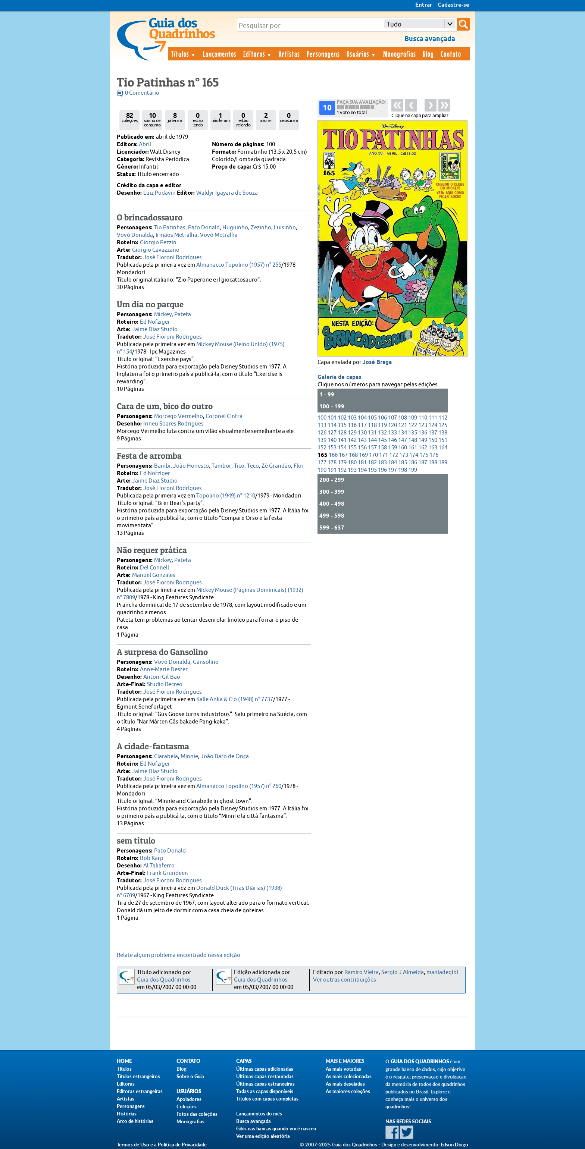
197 (392, 470)
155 (352, 447)
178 (332, 462)
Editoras (257, 53)
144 (372, 440)
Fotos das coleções (197, 1114)
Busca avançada (253, 1121)
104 (362, 417)
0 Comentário (142, 93)
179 (342, 462)
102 (342, 417)
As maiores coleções (348, 1091)
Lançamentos (220, 53)
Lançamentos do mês (259, 1114)
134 (402, 432)
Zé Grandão (276, 466)
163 (432, 447)
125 (442, 425)
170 (373, 455)
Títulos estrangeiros (138, 1076)
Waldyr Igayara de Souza (227, 193)
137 (432, 432)
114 (332, 425)
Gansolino (206, 662)
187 (422, 462)
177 (321, 462)
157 (372, 447)
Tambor (221, 466)
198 (402, 470)
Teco (253, 466)
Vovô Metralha (219, 235)
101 (332, 417)
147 (402, 440)
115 (342, 425)
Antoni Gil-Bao (161, 677)
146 (392, 440)
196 (382, 470)
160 (402, 447)
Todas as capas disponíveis (264, 1091)
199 (412, 470)
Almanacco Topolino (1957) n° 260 (238, 786)
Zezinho (261, 227)
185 (402, 462)
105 (372, 417)
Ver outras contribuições (344, 979)
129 (352, 432)
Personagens (323, 53)
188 (432, 462)
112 (442, 417)
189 (442, 462)
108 (402, 417)
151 (442, 440)
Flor (299, 466)
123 (422, 425)
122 (412, 425)
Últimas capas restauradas (265, 1076)
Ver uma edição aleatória (263, 1136)
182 (372, 462)
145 (382, 440)
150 (432, 440)
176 (433, 455)
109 (412, 417)
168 (353, 455)
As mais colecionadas (349, 1076)
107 (392, 417)
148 (412, 440)
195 (372, 470)
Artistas (289, 53)
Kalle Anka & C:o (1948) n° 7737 (234, 699)
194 (362, 470)
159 (392, 447)
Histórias (127, 1114)
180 (352, 462)
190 (321, 470)
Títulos (183, 53)
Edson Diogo (454, 1145)
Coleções (186, 1106)
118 (372, 425)
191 (332, 470)
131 (372, 432)
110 (422, 417)
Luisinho (285, 227)
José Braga (377, 362)
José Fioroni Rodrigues (172, 257)
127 (332, 432)
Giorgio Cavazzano (155, 250)
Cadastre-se (453, 5)
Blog (428, 53)
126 (321, 432)
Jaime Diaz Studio (155, 329)
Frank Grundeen (167, 873)
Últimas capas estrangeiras (265, 1084)
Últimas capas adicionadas (264, 1069)
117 (362, 425)
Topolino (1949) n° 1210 (225, 495)
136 (422, 432)
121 (402, 425)
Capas (243, 1061)
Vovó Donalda (135, 235)
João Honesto (191, 466)
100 (321, 417)
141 (342, 440)
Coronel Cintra (224, 416)
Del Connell (154, 567)
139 (321, 440)
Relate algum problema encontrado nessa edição (178, 955)
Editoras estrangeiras (140, 1091)
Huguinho (235, 227)
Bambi (162, 466)
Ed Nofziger (155, 322)
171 (383, 455)
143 (362, 440)
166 (333, 455)
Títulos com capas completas (267, 1099)
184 (392, 462)
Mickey (163, 314)
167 (343, 455)
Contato (451, 53)
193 (352, 470)
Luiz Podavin (159, 193)
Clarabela (166, 756)
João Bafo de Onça (225, 756)
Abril (145, 144)
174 (413, 455)
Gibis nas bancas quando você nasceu (276, 1128)
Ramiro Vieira (361, 972)
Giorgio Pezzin (158, 242)
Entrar (423, 5)
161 (412, 447)
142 (352, 440)
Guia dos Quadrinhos (164, 979)
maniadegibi (442, 972)
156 (362, 447)
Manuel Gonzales (153, 575)
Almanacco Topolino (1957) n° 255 (238, 265)
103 (352, 417)
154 (342, 447)
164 (442, 447)
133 (392, 432)
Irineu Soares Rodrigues (173, 423)
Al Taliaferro (159, 865)
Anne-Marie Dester (164, 669)
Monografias (399, 53)
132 (382, 432)
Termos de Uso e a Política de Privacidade (162, 1145)
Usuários (361, 53)
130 (362, 432)
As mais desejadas (345, 1084)
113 (321, 425)
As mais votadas (343, 1069)
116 (352, 425)
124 (432, 425)
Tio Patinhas (169, 227)
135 (412, 432)
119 (382, 425)
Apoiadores (188, 1099)
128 (342, 432)
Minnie (189, 756)
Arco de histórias (135, 1121)
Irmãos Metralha (176, 235)
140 (332, 440)
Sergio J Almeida (402, 972)
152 (321, 447)
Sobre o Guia (190, 1076)
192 (342, 470)
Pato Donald (204, 227)
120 (392, 425)
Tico (239, 466)
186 (412, 462)
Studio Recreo (164, 684)
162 (422, 447)
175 (423, 455)
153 (332, 447)
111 (432, 417)
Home (124, 1061)
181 (362, 462)
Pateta (182, 314)
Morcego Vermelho (178, 416)
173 (403, 455)
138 (442, 432)
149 (422, 440)
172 (393, 455)
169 (363, 455)
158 (382, 447)
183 (382, 462)
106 (382, 417)
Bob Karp (151, 858)
